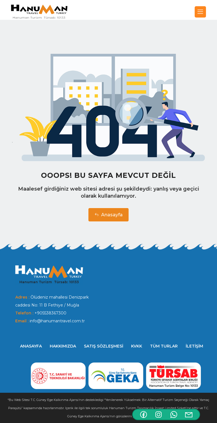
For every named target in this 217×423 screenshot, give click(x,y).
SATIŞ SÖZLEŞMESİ (103, 346)
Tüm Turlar (164, 346)
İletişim (194, 346)
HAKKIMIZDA (63, 346)
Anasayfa (108, 214)
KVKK (136, 346)
